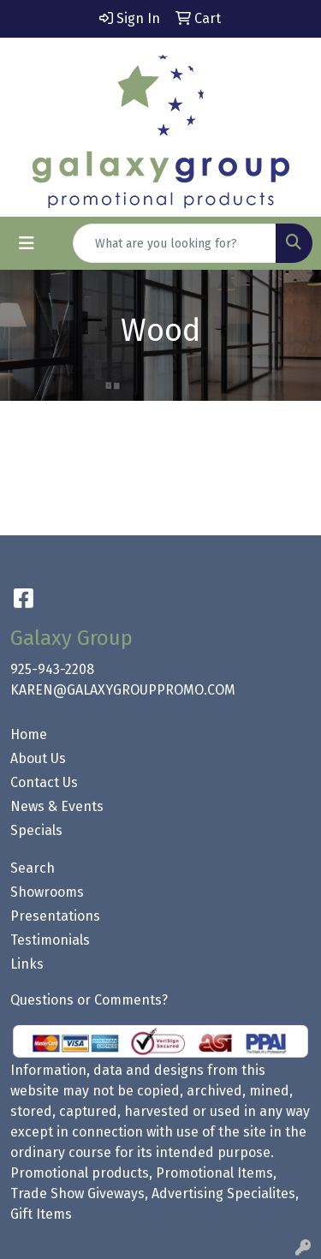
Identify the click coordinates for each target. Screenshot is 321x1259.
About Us (38, 758)
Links (27, 964)
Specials (36, 830)
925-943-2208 (52, 669)
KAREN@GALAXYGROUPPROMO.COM (122, 690)
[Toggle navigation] (27, 243)
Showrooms (47, 892)
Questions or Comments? (89, 1000)
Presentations (55, 916)
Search (32, 868)
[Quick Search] (174, 243)
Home (28, 734)
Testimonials (50, 940)
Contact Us (44, 782)
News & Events (57, 806)
